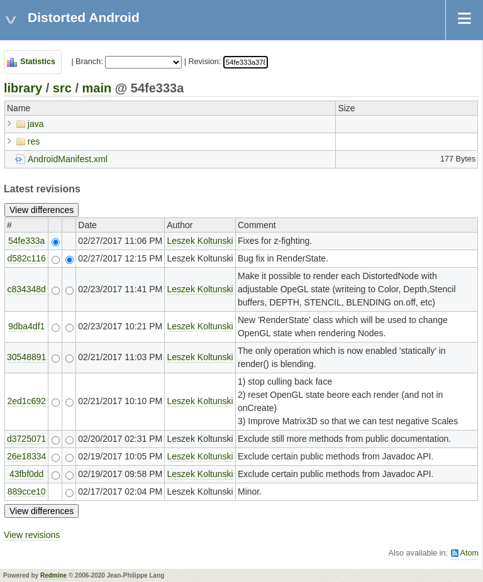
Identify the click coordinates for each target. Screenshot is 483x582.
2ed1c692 (26, 401)
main (97, 88)
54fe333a (26, 241)
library (23, 88)
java (36, 124)
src (62, 88)
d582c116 (26, 258)
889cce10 (27, 491)
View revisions (32, 535)
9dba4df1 (26, 326)
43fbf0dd (26, 474)
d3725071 (26, 439)
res (34, 141)
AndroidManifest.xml (68, 159)
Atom (469, 553)
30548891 (26, 357)
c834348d (26, 289)
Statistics (37, 61)
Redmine (53, 575)
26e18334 (26, 456)
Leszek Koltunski (200, 241)
